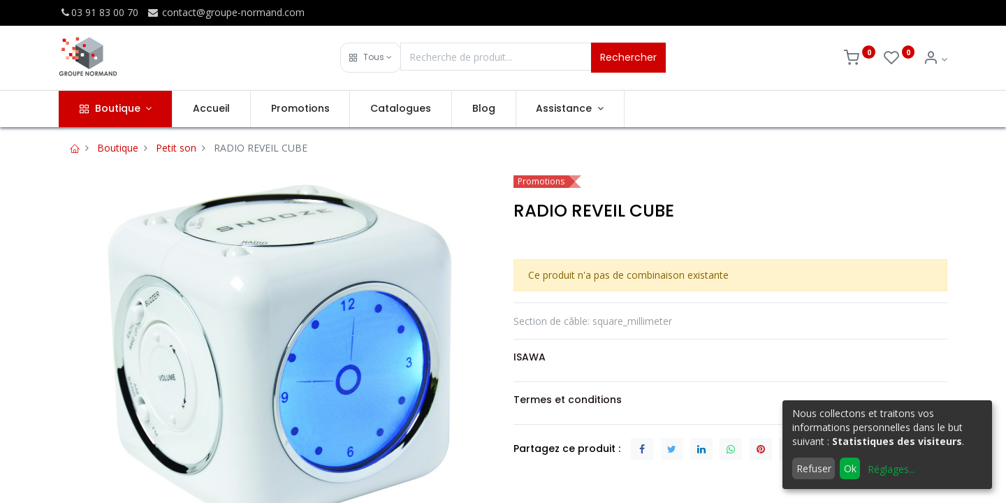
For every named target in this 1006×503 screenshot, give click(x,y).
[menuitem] (211, 109)
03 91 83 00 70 (98, 12)
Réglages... (891, 469)
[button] (370, 58)
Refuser (813, 468)
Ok (850, 468)
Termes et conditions (567, 400)
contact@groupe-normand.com (226, 12)
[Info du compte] (935, 59)
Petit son (176, 147)
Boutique (117, 147)
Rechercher (628, 57)
